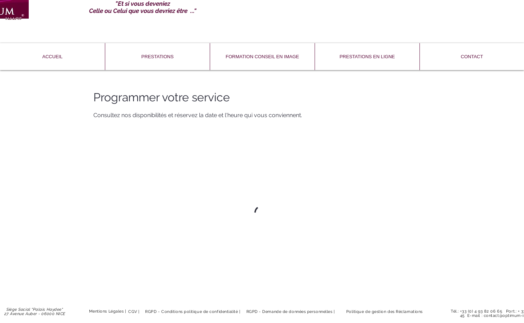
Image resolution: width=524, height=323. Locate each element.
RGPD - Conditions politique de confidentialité (192, 311)
